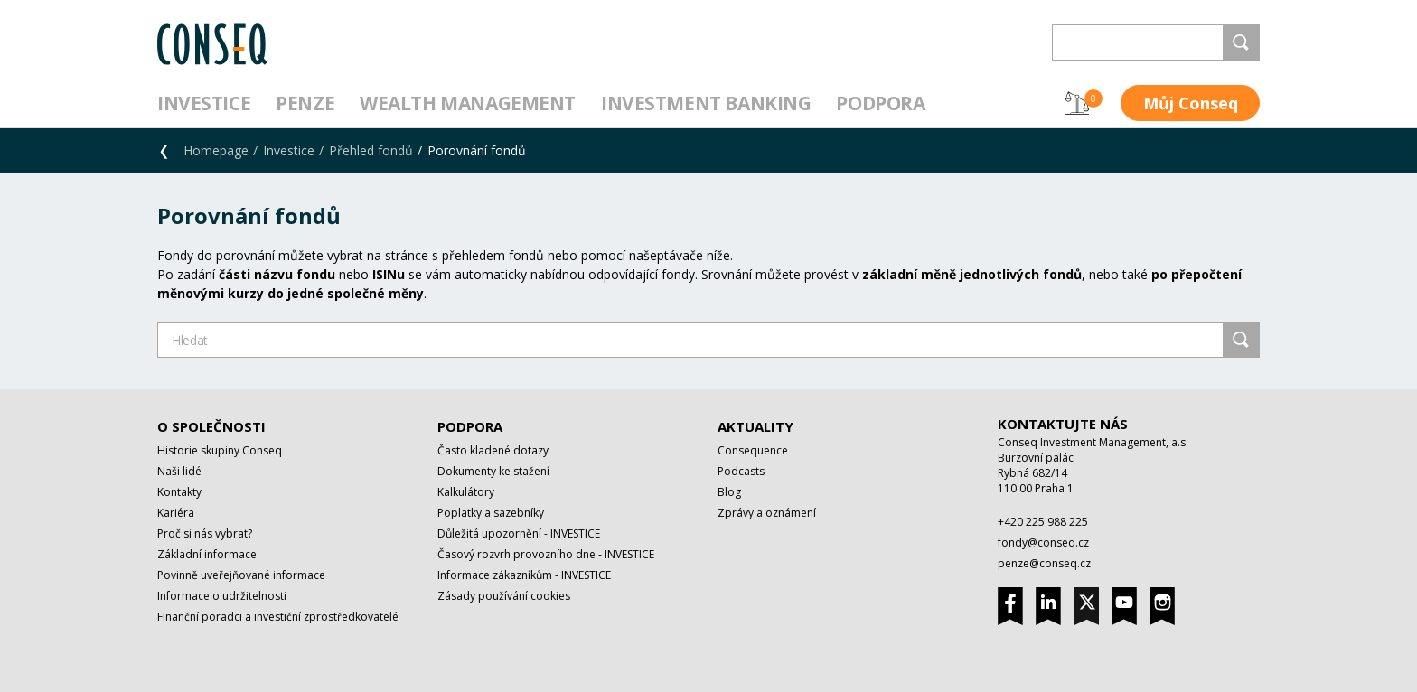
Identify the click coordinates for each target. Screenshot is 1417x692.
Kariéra (175, 512)
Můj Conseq (1190, 103)
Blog (729, 492)
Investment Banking (706, 103)
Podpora (880, 103)
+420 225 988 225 (1043, 521)
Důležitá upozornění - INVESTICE (518, 533)
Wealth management (468, 103)
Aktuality (755, 426)
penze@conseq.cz (1044, 563)
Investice (203, 103)
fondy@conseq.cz (1043, 542)
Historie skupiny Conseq (219, 450)
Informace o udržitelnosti (221, 595)
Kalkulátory (465, 492)
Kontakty (179, 492)
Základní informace (207, 554)
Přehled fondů (371, 150)
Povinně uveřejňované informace (241, 575)
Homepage (216, 150)
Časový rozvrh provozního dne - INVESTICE (545, 554)
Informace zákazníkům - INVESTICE (524, 575)
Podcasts (741, 471)
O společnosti (211, 426)
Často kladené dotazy (493, 450)
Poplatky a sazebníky (490, 512)
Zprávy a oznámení (767, 512)
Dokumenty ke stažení (493, 471)
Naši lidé (179, 471)
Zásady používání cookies (503, 595)
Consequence (753, 450)
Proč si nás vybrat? (204, 533)
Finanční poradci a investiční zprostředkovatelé (278, 616)
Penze (305, 103)
